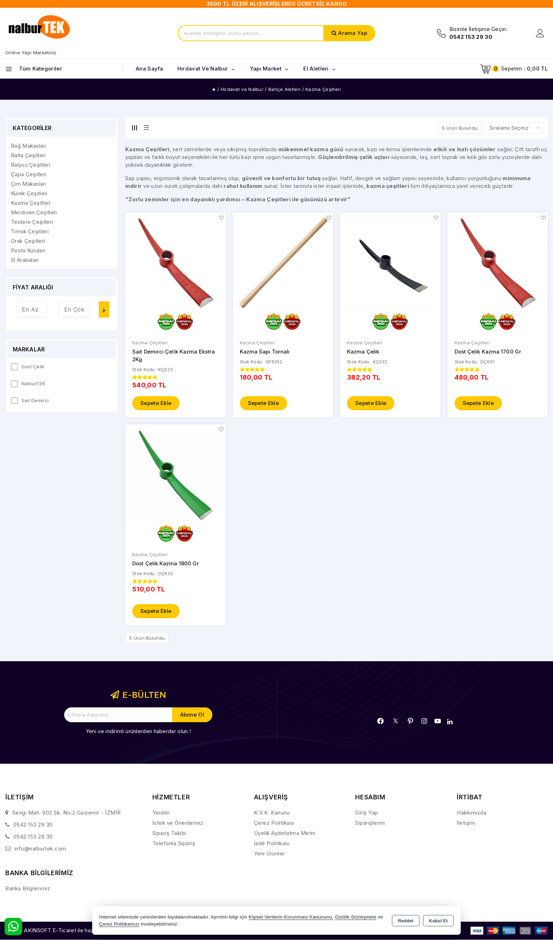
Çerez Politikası (274, 823)
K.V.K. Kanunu (272, 813)
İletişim (466, 823)
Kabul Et (438, 921)
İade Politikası (272, 843)
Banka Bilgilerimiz (27, 888)
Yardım (161, 813)
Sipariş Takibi (169, 833)
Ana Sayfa (149, 68)
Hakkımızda (471, 813)
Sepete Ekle (155, 403)
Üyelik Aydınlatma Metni (285, 833)
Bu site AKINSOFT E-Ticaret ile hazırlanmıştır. (62, 931)
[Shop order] (514, 128)
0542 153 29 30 (33, 825)
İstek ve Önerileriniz (177, 823)
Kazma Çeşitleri (150, 343)
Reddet (405, 921)
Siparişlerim (370, 823)
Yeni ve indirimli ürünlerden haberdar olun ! (138, 731)
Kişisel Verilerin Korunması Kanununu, (291, 917)
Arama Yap (352, 33)
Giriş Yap (366, 813)
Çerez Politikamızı (119, 924)
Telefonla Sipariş (173, 843)
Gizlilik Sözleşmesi (355, 917)
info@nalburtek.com (40, 849)
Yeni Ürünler (269, 853)
